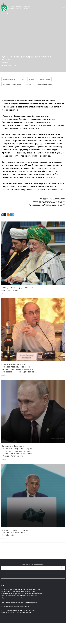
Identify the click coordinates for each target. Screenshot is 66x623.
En (2, 13)
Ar (7, 13)
